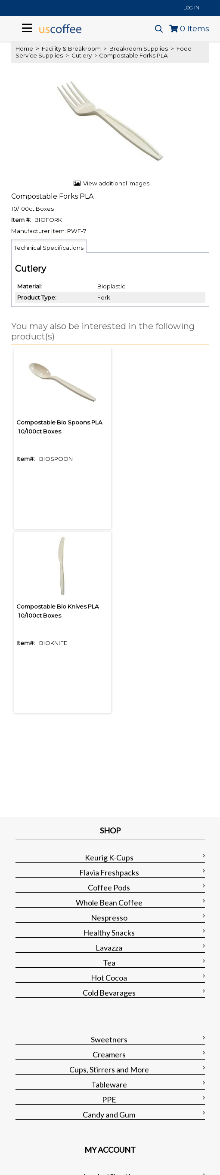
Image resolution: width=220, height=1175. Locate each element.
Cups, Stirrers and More (109, 1069)
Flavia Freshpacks (109, 872)
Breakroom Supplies (138, 48)
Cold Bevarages (109, 992)
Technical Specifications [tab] (49, 247)
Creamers (109, 1054)
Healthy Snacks (109, 932)
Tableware (109, 1084)
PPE (109, 1099)
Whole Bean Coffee (109, 902)
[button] (108, 331)
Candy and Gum (109, 1114)
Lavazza (109, 947)
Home (24, 48)
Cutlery (81, 55)
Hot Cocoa (109, 977)
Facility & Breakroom (71, 48)
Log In (191, 8)
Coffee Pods (109, 887)
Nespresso (109, 917)
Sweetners (109, 1039)
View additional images (116, 183)
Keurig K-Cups (109, 857)
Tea (109, 962)
